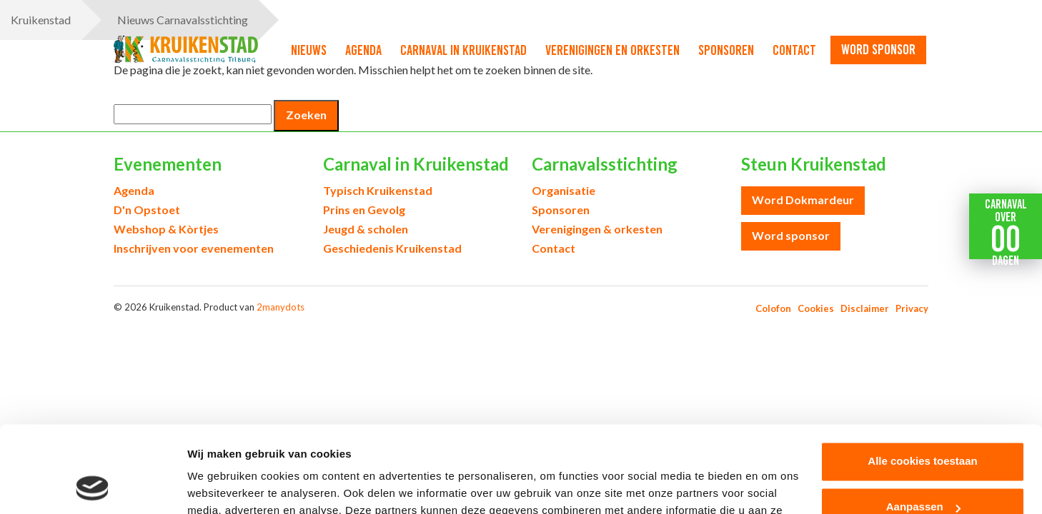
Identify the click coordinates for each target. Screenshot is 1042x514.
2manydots (280, 307)
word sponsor (878, 49)
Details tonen (221, 486)
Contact (794, 50)
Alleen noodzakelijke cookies (922, 471)
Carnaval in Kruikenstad (463, 50)
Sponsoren (726, 50)
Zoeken (306, 114)
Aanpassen (923, 426)
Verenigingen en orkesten (612, 50)
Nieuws (309, 50)
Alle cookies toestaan (922, 380)
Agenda (363, 50)
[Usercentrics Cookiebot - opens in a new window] (92, 486)
